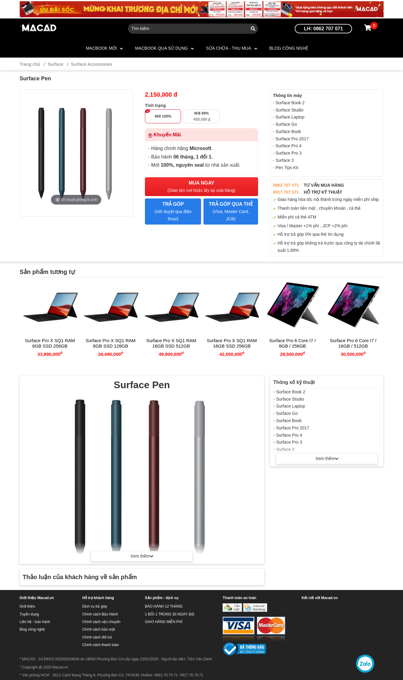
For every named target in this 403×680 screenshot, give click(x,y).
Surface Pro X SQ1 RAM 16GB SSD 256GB (232, 343)
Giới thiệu (27, 606)
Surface (55, 64)
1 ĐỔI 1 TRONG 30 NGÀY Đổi (169, 614)
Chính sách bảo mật (98, 629)
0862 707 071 (286, 185)
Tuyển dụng (29, 614)
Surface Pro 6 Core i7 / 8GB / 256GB (292, 343)
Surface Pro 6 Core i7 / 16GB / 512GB (353, 343)
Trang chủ (30, 64)
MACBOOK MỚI (101, 48)
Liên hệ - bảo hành (35, 622)
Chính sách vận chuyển (101, 622)
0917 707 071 (286, 192)
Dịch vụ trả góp (94, 606)
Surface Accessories (91, 64)
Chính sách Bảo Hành (100, 614)
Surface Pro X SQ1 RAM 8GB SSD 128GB (111, 343)
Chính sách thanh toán (100, 645)
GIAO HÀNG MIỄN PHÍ (164, 622)
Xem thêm (326, 458)
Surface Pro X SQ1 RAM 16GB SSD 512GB (171, 343)
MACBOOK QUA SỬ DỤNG (161, 48)
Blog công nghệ (288, 48)
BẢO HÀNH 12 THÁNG (164, 606)
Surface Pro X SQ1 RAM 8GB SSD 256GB (50, 343)
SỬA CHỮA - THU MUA (228, 48)
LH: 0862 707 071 (323, 28)
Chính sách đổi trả (97, 637)
